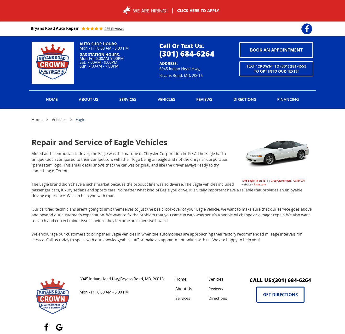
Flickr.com (259, 184)
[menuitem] (52, 99)
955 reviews (114, 28)
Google (59, 324)
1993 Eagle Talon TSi (254, 180)
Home (52, 99)
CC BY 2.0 (299, 180)
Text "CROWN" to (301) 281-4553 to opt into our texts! (276, 69)
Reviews (204, 99)
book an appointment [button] (276, 50)
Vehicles (166, 99)
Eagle (80, 119)
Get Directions (280, 295)
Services (127, 99)
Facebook (306, 25)
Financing (288, 99)
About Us (88, 99)
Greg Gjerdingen (281, 180)
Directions (244, 99)
